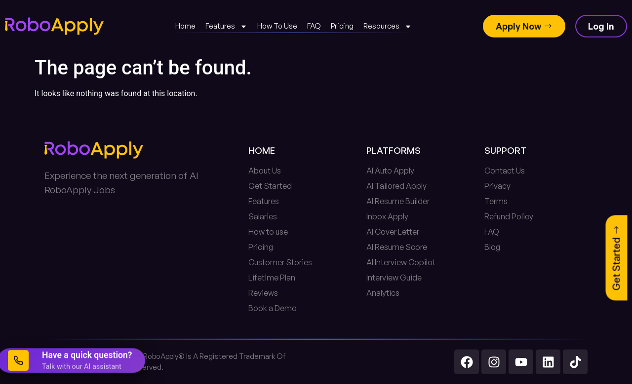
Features (226, 26)
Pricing (342, 26)
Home (185, 26)
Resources (387, 26)
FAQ (314, 26)
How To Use (277, 26)
